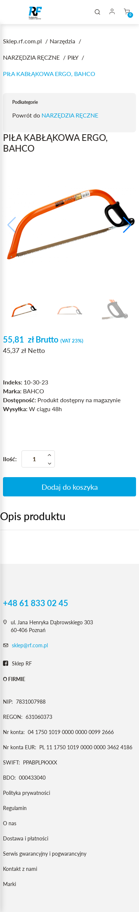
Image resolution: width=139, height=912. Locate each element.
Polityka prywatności (26, 793)
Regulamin (15, 808)
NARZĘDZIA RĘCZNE (70, 115)
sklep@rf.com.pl (30, 645)
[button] (127, 225)
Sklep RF (17, 664)
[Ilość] (38, 458)
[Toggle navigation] (16, 12)
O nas (9, 823)
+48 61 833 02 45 (35, 603)
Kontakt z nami (20, 869)
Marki (9, 884)
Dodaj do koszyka (70, 486)
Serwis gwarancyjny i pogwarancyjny (44, 853)
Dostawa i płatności (25, 838)
